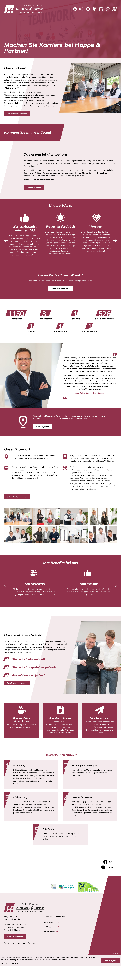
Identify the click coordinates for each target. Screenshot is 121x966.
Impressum (21, 943)
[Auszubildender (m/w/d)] (36, 675)
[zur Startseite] (23, 9)
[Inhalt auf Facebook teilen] (110, 862)
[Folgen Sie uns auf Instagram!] (81, 9)
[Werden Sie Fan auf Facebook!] (75, 9)
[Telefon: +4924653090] (18, 924)
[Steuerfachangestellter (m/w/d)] (36, 667)
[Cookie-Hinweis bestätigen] (110, 960)
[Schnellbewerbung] (99, 720)
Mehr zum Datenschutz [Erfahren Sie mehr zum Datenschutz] (9, 963)
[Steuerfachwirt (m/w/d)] (36, 659)
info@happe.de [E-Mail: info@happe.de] (16, 930)
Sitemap (31, 943)
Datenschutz (9, 943)
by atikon (116, 953)
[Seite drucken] (109, 867)
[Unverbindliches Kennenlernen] (21, 720)
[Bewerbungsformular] (60, 720)
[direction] (15, 936)
